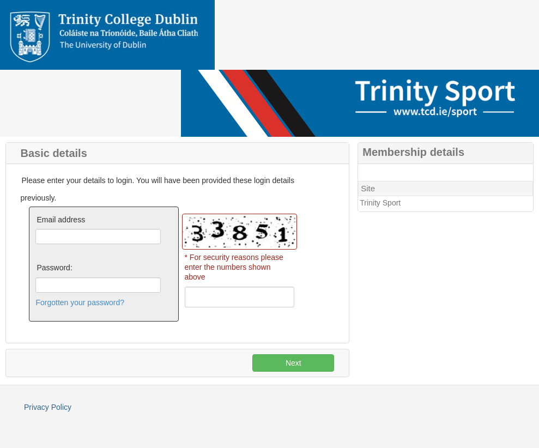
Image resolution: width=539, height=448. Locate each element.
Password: (54, 267)
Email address (61, 219)
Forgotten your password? (79, 302)
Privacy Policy (47, 407)
